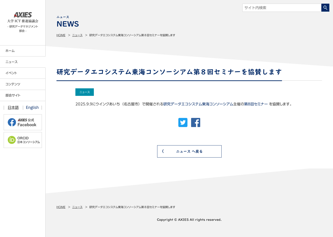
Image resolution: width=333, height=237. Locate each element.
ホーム (10, 50)
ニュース (77, 35)
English (32, 107)
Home (60, 35)
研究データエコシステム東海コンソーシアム (198, 104)
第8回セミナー (256, 104)
